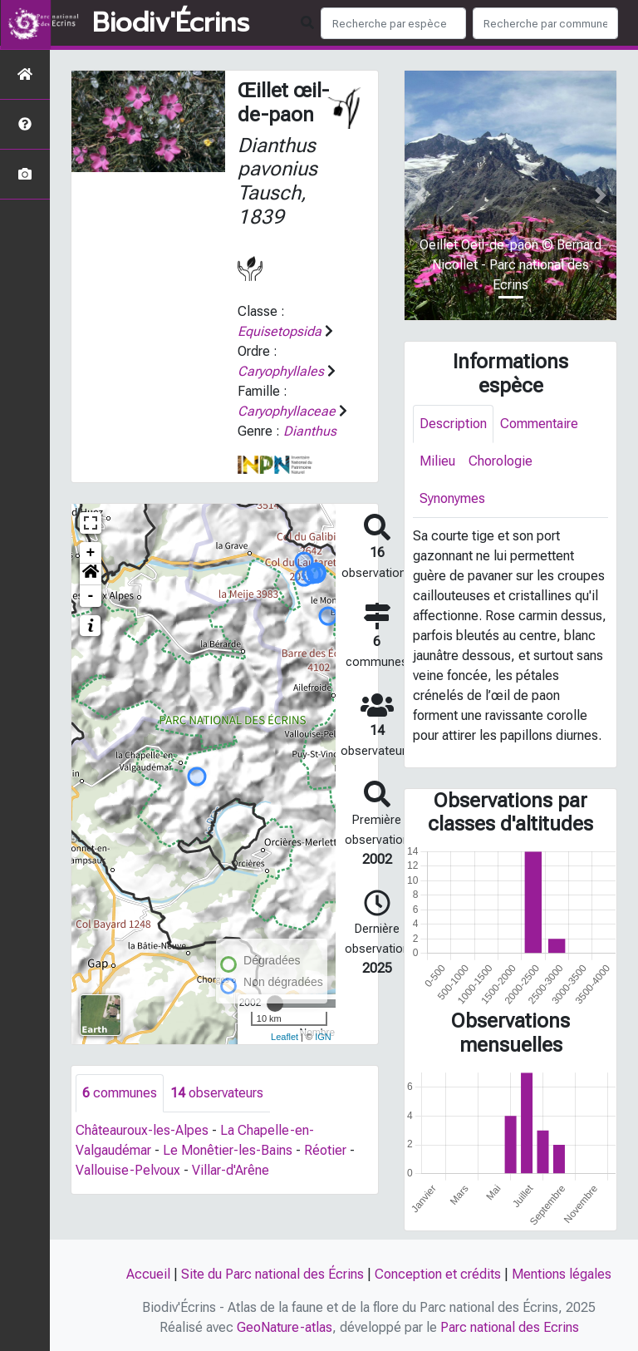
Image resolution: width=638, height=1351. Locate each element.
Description (453, 423)
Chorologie (500, 461)
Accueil (148, 1274)
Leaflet (284, 1037)
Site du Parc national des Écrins (272, 1274)
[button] (90, 574)
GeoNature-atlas (284, 1327)
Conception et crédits (438, 1274)
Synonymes (452, 498)
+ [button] (91, 553)
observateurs (216, 1093)
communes (119, 1093)
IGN (323, 1037)
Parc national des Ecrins (509, 1327)
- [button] (91, 596)
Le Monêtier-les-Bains (227, 1150)
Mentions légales (561, 1274)
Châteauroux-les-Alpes (142, 1130)
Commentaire (539, 423)
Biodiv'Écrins (170, 23)
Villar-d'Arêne (230, 1170)
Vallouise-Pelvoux (128, 1170)
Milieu (437, 461)
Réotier (325, 1150)
